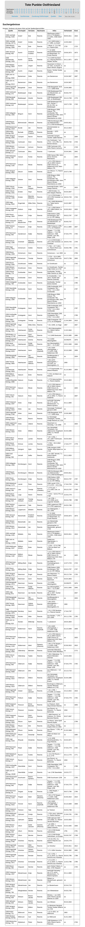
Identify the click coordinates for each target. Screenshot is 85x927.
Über (60, 16)
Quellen (53, 16)
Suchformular (24, 16)
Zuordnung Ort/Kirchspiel (40, 16)
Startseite (15, 16)
